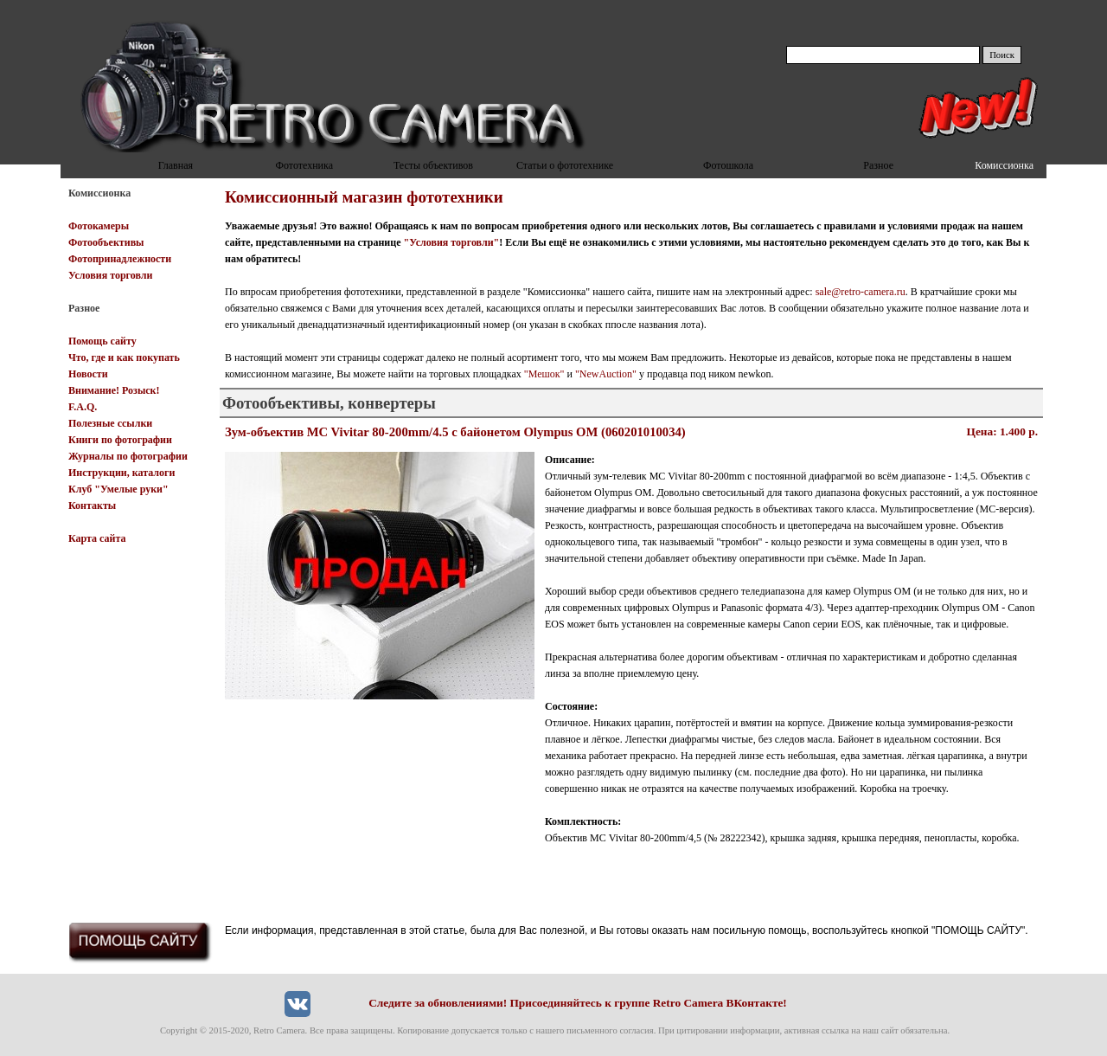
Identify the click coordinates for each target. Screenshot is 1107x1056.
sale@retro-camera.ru (860, 292)
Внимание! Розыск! (114, 390)
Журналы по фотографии (128, 456)
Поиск (1001, 55)
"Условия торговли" (452, 242)
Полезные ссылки (110, 423)
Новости (88, 374)
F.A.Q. (82, 407)
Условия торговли (110, 275)
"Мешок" (544, 374)
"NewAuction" (606, 374)
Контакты (92, 505)
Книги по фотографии (120, 440)
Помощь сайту (102, 341)
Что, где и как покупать (124, 357)
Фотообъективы (106, 242)
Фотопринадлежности (119, 259)
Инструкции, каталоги (121, 473)
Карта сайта (97, 538)
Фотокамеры (98, 226)
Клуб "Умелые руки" (118, 489)
